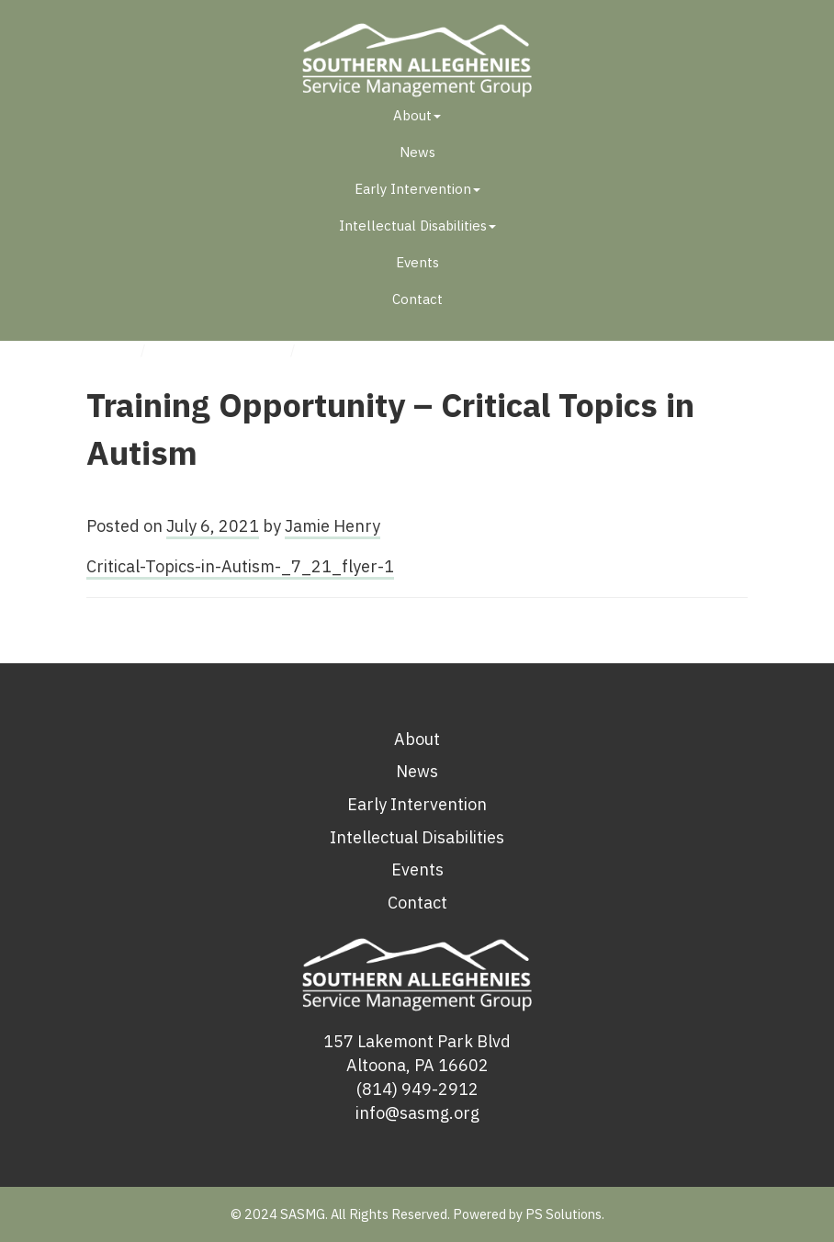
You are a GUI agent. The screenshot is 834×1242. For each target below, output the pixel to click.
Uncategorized (220, 349)
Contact (417, 299)
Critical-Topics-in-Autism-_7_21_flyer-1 (240, 566)
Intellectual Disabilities (417, 225)
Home (107, 349)
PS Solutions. (564, 1214)
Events (417, 262)
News (417, 152)
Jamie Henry (332, 525)
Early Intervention (417, 189)
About (417, 115)
